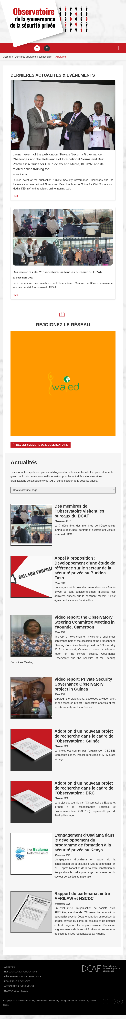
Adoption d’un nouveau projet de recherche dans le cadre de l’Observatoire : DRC (83, 788)
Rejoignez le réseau (16, 991)
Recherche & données (17, 981)
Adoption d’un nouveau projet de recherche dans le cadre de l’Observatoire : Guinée (83, 736)
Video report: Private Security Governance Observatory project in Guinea (83, 684)
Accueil (7, 56)
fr (37, 48)
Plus (15, 195)
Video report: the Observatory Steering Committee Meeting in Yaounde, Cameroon (84, 622)
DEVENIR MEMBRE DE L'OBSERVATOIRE (42, 444)
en (46, 48)
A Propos (9, 967)
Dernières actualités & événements (33, 56)
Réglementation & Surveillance (22, 976)
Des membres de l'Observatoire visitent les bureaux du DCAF (57, 272)
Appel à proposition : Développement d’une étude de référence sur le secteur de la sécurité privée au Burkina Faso (84, 568)
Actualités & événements (19, 986)
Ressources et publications (20, 972)
